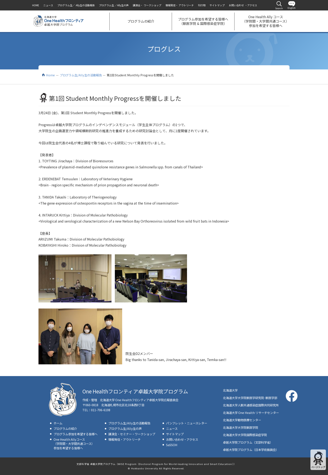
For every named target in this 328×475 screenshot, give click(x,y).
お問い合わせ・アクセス (182, 439)
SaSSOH (171, 445)
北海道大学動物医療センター (242, 420)
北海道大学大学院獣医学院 (240, 427)
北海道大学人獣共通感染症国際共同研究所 (251, 405)
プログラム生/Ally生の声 (125, 428)
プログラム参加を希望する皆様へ (75, 434)
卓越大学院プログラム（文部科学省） (248, 442)
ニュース (172, 428)
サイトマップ (175, 434)
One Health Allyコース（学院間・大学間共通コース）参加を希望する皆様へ (74, 443)
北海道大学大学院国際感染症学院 (245, 435)
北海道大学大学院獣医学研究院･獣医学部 (250, 398)
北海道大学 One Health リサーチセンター (251, 412)
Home (50, 75)
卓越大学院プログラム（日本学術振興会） (251, 449)
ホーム (58, 423)
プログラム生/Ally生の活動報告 (81, 75)
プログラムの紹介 (65, 428)
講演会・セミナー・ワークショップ (131, 434)
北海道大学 (230, 390)
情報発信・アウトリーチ (124, 439)
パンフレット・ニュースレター (186, 423)
